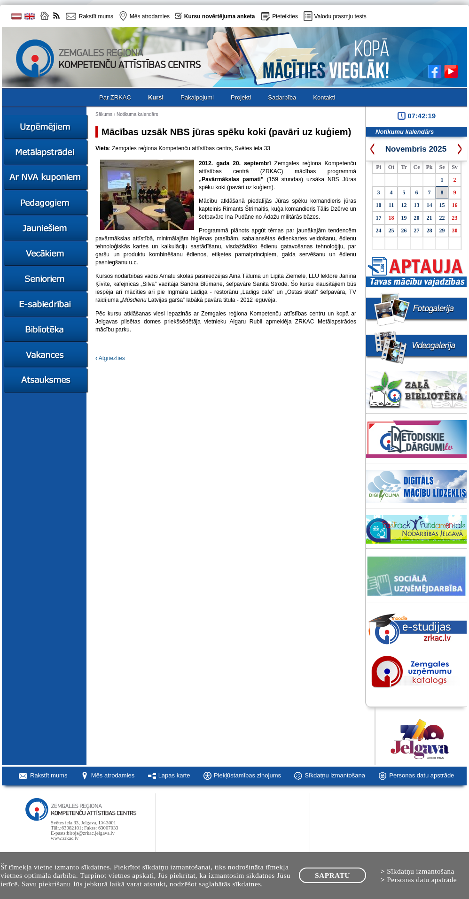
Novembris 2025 (415, 149)
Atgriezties (110, 358)
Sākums (103, 114)
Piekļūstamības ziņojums (247, 775)
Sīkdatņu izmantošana (335, 775)
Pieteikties (285, 16)
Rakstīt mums (48, 775)
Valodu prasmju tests (340, 16)
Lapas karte (174, 775)
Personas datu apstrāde (421, 775)
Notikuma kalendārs (137, 114)
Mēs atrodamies (112, 775)
